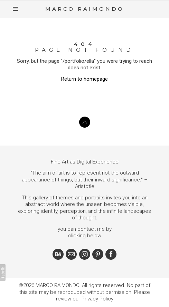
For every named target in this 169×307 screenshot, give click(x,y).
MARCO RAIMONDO (57, 285)
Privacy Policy (97, 299)
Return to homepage (84, 79)
